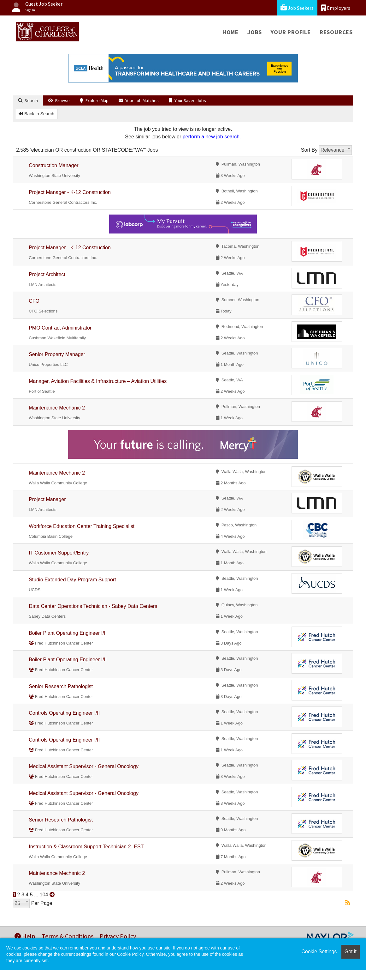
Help (25, 936)
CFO (34, 301)
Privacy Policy (118, 936)
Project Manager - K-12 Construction (70, 192)
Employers (335, 8)
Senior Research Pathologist (61, 686)
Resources (336, 32)
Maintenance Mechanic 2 (57, 407)
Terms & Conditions (67, 936)
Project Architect (47, 274)
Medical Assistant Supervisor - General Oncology (84, 766)
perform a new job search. (212, 136)
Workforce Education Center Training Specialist (81, 526)
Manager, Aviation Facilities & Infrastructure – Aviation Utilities (98, 381)
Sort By (309, 150)
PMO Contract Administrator (60, 327)
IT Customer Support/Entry (59, 552)
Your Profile (291, 32)
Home (230, 32)
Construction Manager (53, 165)
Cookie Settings (319, 951)
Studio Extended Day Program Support (72, 579)
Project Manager (47, 499)
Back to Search (36, 113)
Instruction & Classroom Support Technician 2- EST (86, 846)
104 (44, 894)
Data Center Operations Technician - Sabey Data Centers (93, 606)
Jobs (254, 32)
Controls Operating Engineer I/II (64, 713)
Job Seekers (297, 8)
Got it (351, 951)
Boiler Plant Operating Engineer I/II (68, 633)
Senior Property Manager (57, 354)
